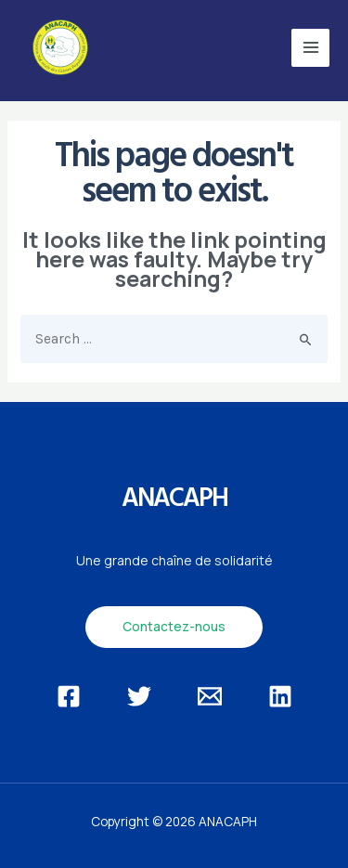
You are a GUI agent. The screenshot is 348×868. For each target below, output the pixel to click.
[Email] (210, 696)
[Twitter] (139, 696)
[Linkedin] (280, 696)
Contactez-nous (174, 626)
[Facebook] (69, 696)
